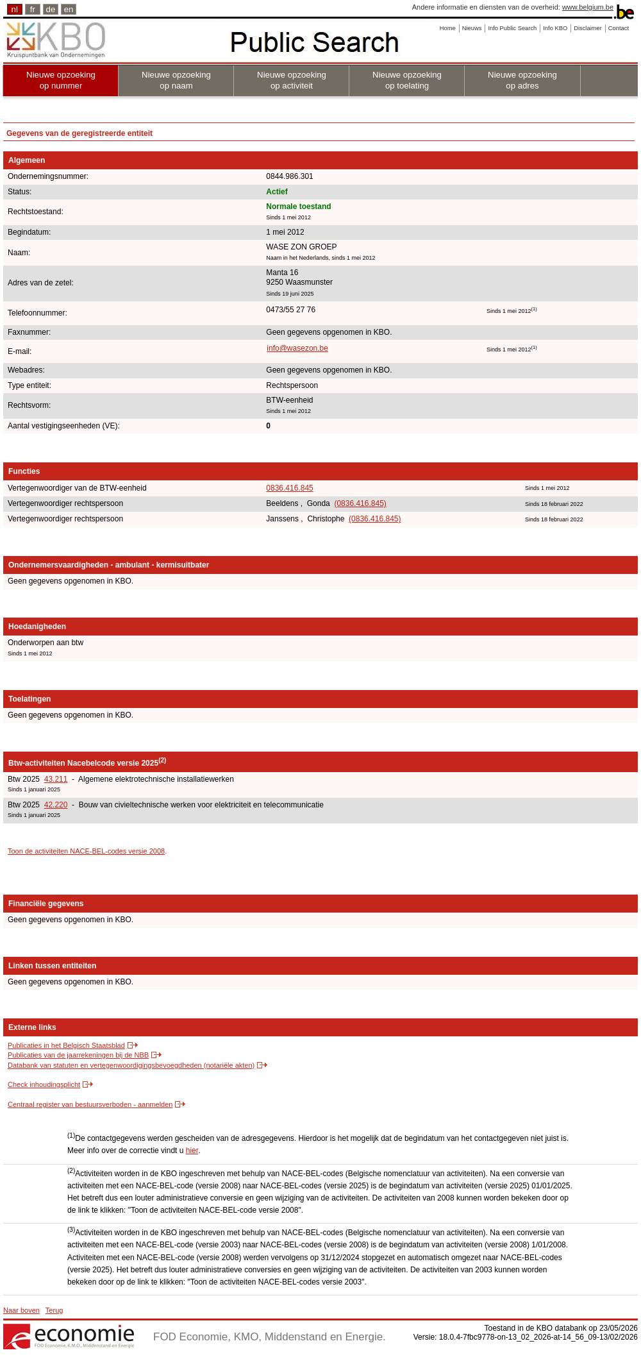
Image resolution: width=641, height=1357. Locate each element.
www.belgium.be (587, 7)
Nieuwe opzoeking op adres (522, 80)
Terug (54, 1310)
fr (32, 9)
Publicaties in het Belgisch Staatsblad (66, 1045)
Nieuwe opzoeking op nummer (61, 80)
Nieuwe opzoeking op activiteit (291, 80)
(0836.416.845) (360, 503)
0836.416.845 (289, 488)
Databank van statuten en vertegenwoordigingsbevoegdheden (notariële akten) (131, 1065)
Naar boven (21, 1310)
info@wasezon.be (297, 348)
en (69, 9)
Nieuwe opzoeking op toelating (407, 80)
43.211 (56, 779)
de (51, 9)
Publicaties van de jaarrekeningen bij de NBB (78, 1055)
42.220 (56, 804)
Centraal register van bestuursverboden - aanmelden (90, 1104)
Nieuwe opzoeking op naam (176, 80)
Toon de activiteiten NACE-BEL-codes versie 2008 (86, 851)
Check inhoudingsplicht (44, 1084)
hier (192, 1150)
